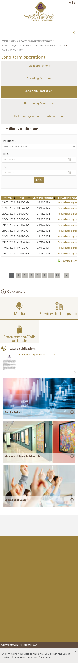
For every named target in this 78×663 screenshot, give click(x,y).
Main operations (39, 66)
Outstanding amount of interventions (39, 116)
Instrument (9, 141)
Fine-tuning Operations (39, 103)
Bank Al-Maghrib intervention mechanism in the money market (33, 45)
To (4, 167)
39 (57, 275)
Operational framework (40, 40)
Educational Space (15, 499)
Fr (69, 2)
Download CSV (69, 261)
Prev (74, 372)
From (6, 154)
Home (5, 40)
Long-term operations (39, 91)
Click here (44, 657)
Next (75, 372)
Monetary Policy (18, 40)
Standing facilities (39, 78)
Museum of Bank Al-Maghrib (22, 456)
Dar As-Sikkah (13, 412)
